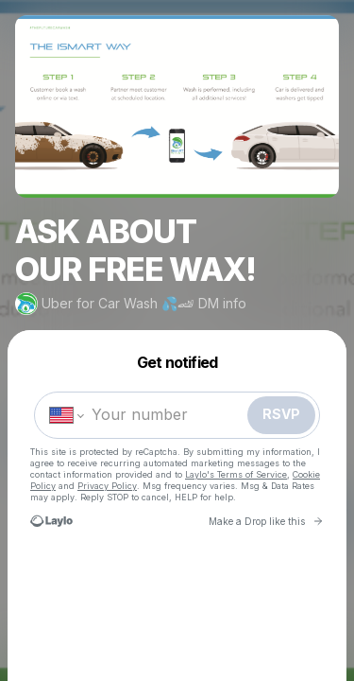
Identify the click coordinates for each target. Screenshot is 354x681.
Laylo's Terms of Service (236, 474)
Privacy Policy (107, 485)
